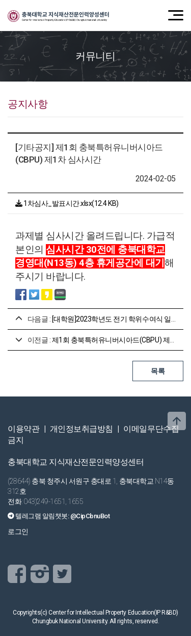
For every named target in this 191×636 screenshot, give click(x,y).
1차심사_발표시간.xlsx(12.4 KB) (67, 203)
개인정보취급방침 (81, 429)
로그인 (18, 531)
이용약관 (23, 429)
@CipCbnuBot (90, 516)
